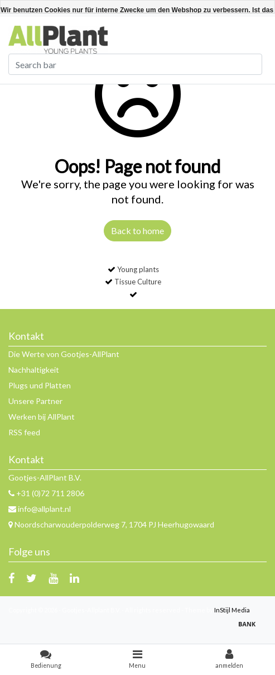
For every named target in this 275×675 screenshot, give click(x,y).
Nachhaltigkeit (33, 369)
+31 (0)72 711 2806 (46, 493)
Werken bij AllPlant (41, 416)
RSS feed (24, 432)
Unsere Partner (35, 401)
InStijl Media (232, 610)
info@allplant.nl (39, 509)
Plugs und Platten (39, 385)
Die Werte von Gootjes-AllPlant (63, 354)
